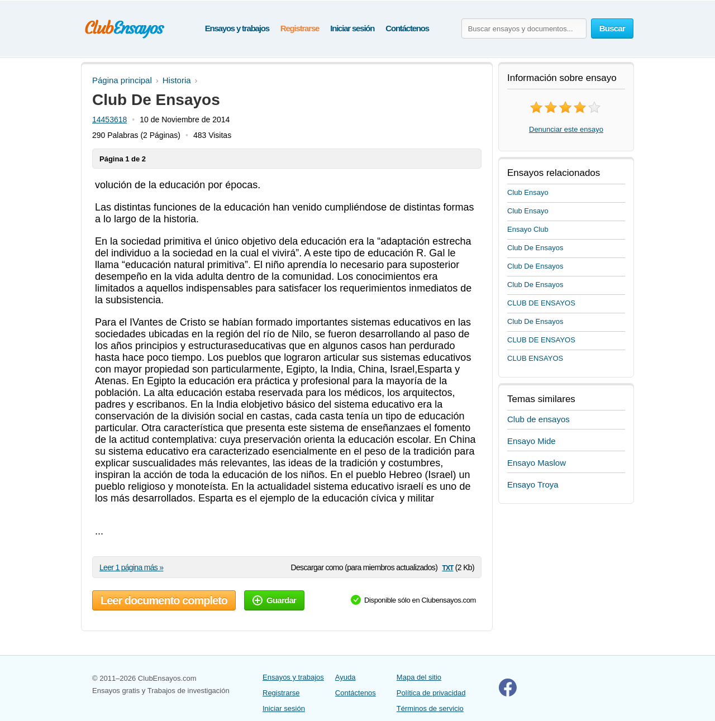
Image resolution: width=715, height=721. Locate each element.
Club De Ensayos (535, 247)
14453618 (109, 119)
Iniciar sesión (352, 28)
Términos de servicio (430, 708)
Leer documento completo (164, 600)
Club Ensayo (528, 192)
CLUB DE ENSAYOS (541, 303)
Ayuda (345, 677)
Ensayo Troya (533, 484)
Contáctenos (407, 28)
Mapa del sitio (419, 677)
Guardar (274, 600)
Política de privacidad (431, 693)
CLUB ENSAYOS (535, 358)
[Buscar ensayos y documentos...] (524, 28)
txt (447, 567)
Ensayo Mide (531, 441)
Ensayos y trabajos (237, 28)
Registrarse (299, 28)
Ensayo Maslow (536, 462)
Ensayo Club (528, 229)
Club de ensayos (538, 419)
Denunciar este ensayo (566, 129)
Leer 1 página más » (131, 567)
